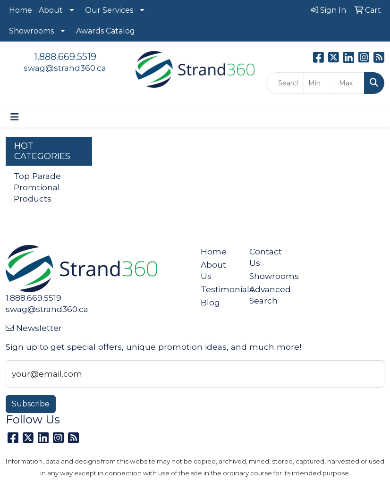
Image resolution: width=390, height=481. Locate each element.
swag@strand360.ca (65, 68)
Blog (210, 302)
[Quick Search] (285, 83)
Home (20, 10)
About (51, 10)
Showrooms (31, 30)
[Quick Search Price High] (349, 83)
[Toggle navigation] (15, 117)
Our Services (109, 10)
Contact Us (265, 257)
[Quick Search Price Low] (318, 83)
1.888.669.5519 (65, 56)
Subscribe (31, 403)
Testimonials (219, 289)
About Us (213, 270)
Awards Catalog (105, 30)
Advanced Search (268, 294)
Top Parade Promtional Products (37, 187)
